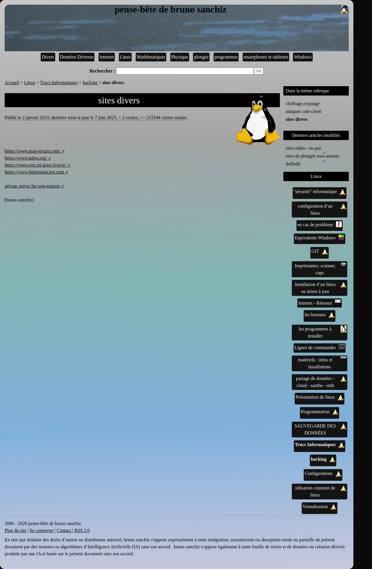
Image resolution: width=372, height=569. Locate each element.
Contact (64, 530)
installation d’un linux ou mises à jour (320, 287)
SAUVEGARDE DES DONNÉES (320, 429)
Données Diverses (77, 56)
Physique (179, 56)
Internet (106, 56)
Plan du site (15, 530)
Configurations (323, 473)
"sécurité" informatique (320, 191)
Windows (303, 56)
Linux (125, 56)
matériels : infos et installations (322, 362)
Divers (48, 56)
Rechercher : (102, 70)
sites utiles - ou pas (303, 148)
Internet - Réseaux (319, 302)
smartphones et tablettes (266, 56)
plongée (201, 56)
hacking (90, 82)
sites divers (296, 119)
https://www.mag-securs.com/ (32, 151)
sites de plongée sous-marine (312, 155)
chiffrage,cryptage (303, 103)
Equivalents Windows (319, 237)
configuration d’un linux (322, 209)
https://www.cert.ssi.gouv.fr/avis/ (35, 164)
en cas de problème (319, 224)
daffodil (294, 163)
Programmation (320, 411)
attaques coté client (303, 111)
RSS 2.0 (82, 530)
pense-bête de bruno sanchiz (232, 10)
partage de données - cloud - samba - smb (321, 381)
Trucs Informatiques (59, 82)
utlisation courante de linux (320, 491)
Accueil (12, 82)
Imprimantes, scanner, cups (320, 268)
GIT (319, 251)
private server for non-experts (32, 185)
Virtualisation (320, 506)
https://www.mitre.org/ (26, 157)
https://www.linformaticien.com (34, 171)
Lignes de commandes (319, 347)
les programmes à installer (322, 332)
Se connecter (41, 530)
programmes (226, 56)
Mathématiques (151, 56)
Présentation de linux (320, 397)
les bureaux (320, 314)
